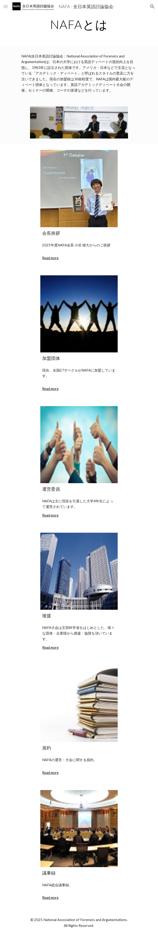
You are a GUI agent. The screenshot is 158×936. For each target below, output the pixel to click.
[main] (78, 24)
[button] (5, 6)
